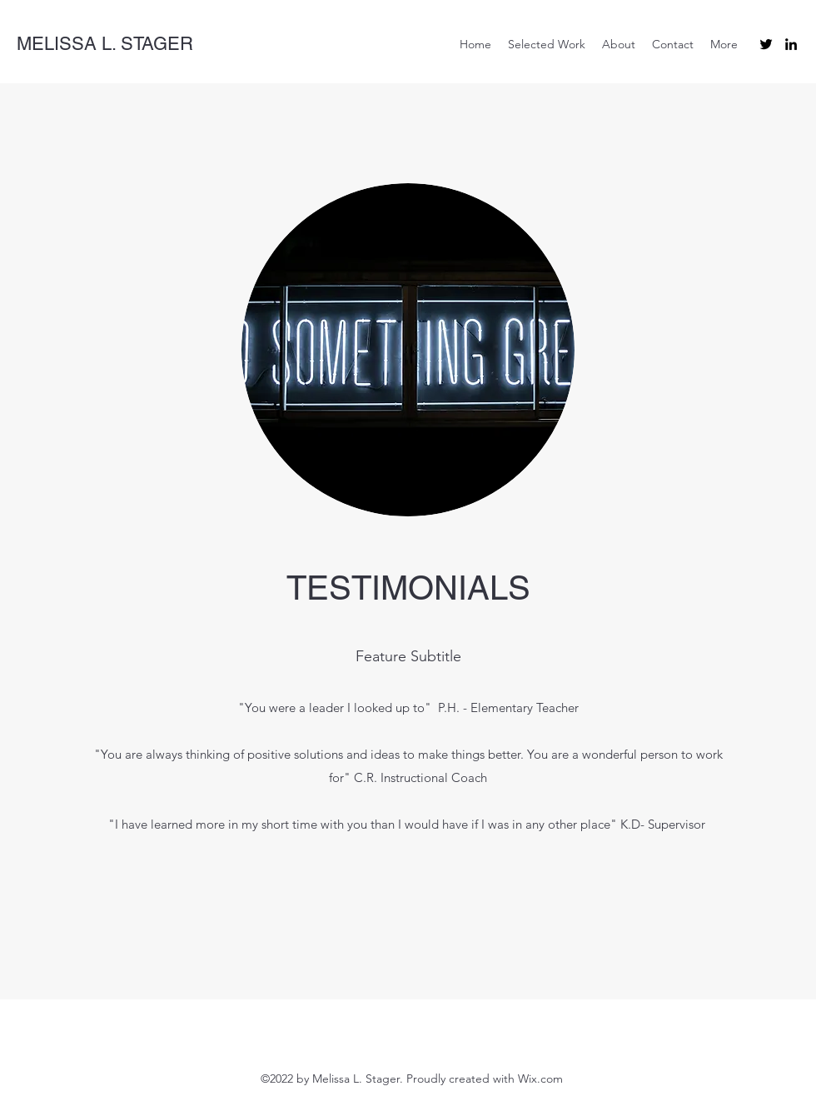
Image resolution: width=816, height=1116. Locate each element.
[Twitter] (766, 44)
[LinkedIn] (791, 44)
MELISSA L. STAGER (105, 43)
